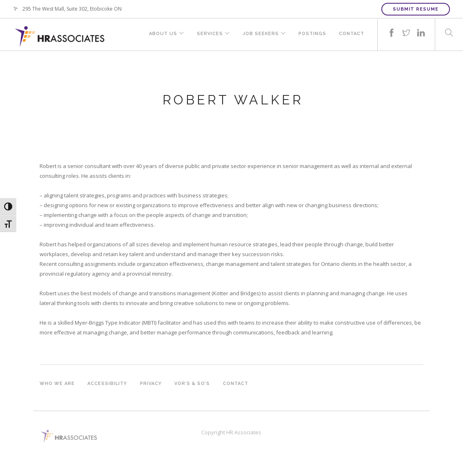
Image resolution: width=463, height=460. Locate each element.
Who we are (57, 383)
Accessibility (107, 383)
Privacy (151, 383)
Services (208, 34)
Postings (312, 34)
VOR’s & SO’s (193, 383)
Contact (351, 34)
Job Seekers (259, 34)
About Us (160, 34)
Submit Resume (416, 9)
